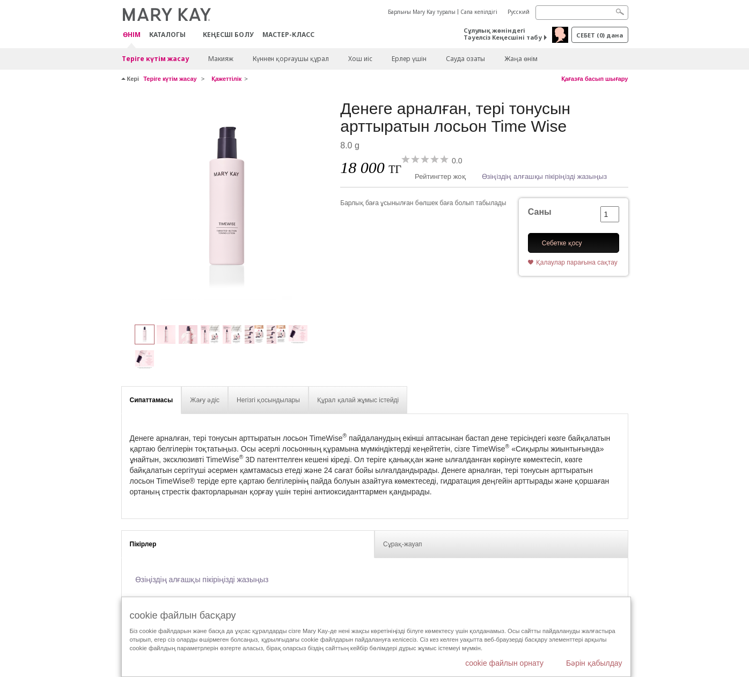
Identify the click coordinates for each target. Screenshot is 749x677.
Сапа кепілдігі (478, 12)
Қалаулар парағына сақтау (577, 262)
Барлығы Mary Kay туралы (422, 12)
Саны (540, 211)
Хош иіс (360, 58)
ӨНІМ (132, 35)
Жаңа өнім (521, 58)
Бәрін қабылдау (594, 663)
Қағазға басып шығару (594, 79)
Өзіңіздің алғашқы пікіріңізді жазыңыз (544, 176)
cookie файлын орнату (504, 663)
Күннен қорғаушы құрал (291, 58)
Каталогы (167, 34)
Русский (519, 12)
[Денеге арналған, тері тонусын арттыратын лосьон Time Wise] (227, 207)
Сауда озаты (465, 58)
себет (599, 35)
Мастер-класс (288, 34)
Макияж (220, 58)
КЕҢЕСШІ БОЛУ (228, 34)
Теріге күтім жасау (155, 58)
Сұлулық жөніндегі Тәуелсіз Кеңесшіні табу (503, 34)
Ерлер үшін (409, 58)
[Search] (581, 12)
